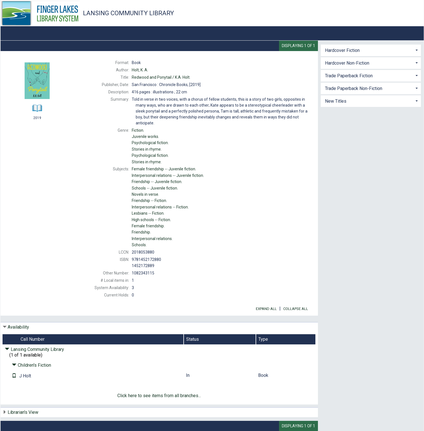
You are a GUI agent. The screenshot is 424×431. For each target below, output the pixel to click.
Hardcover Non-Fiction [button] (347, 63)
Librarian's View (23, 412)
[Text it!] (14, 376)
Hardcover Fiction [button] (342, 50)
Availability (18, 327)
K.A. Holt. (161, 77)
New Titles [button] (335, 101)
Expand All (266, 309)
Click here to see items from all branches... (159, 395)
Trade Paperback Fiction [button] (349, 75)
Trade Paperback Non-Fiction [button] (353, 88)
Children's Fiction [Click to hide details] (31, 365)
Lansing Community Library (128, 13)
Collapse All (295, 309)
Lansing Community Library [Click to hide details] (34, 349)
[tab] (371, 49)
